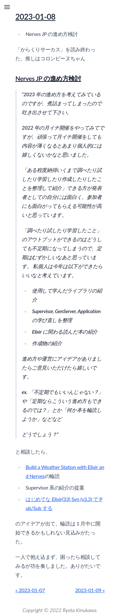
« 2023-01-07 (30, 590)
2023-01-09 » (90, 590)
